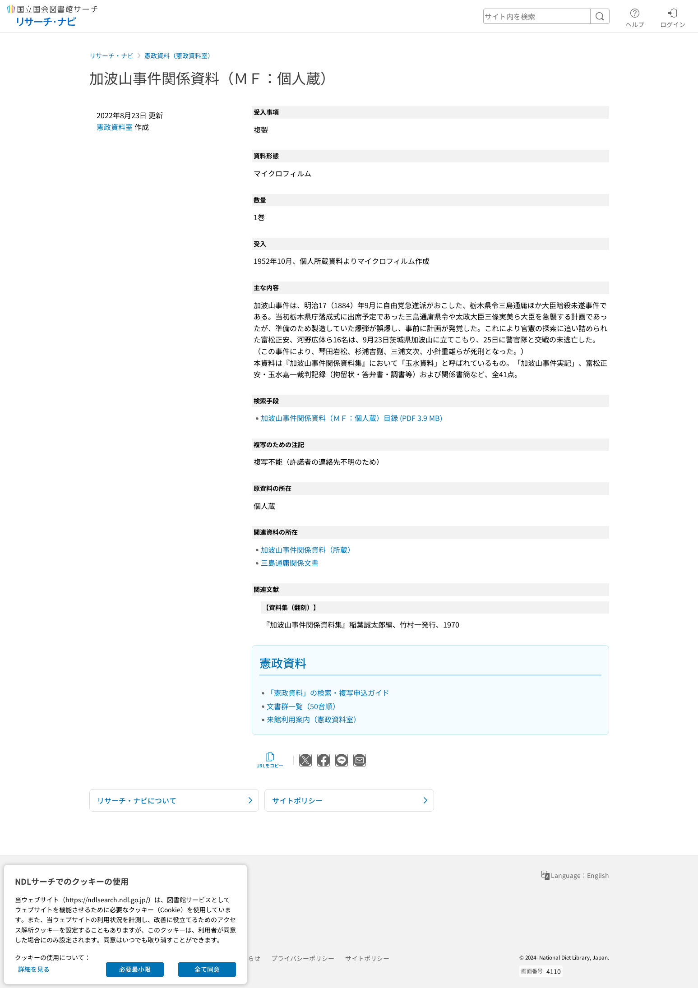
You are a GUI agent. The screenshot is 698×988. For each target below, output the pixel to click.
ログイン (672, 16)
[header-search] (546, 16)
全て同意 (207, 969)
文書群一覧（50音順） (303, 706)
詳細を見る (34, 969)
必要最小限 (135, 969)
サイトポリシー (367, 958)
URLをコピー (269, 760)
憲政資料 (282, 662)
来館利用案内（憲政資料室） (314, 719)
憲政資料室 (115, 126)
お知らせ (247, 958)
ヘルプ (634, 16)
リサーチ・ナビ (111, 55)
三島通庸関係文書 (290, 562)
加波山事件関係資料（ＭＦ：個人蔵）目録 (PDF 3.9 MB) (351, 417)
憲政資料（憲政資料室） (179, 55)
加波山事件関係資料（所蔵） (308, 549)
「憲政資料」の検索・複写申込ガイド (328, 692)
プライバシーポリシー (302, 958)
